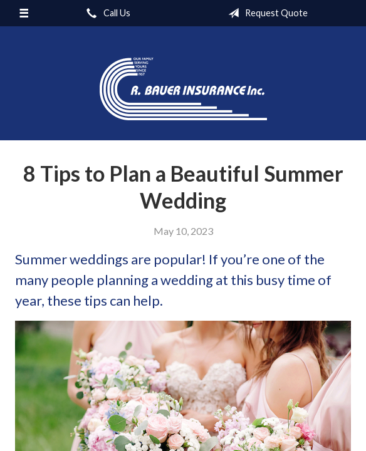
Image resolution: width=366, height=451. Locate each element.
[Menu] (24, 13)
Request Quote (265, 13)
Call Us (105, 13)
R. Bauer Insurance (183, 89)
